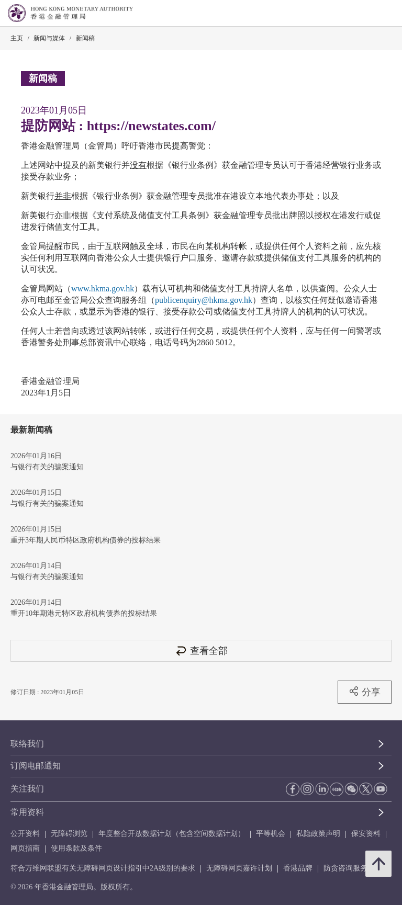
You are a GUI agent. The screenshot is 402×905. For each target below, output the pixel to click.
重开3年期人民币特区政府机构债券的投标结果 (85, 540)
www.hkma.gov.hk (102, 288)
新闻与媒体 (49, 38)
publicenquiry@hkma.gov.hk (203, 300)
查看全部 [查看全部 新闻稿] (201, 650)
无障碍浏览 (69, 834)
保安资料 (366, 834)
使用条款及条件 (76, 848)
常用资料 (27, 812)
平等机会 (270, 834)
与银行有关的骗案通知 (47, 467)
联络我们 (27, 743)
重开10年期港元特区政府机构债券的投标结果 (83, 613)
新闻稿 (85, 38)
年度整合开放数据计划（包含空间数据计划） (171, 834)
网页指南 (25, 848)
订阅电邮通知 (35, 765)
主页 (16, 38)
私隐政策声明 (318, 834)
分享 (365, 691)
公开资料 (25, 834)
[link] (367, 13)
